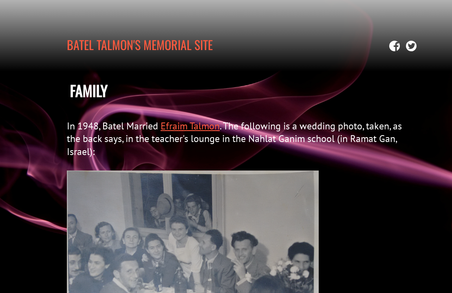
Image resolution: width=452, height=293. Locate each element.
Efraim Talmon (190, 126)
